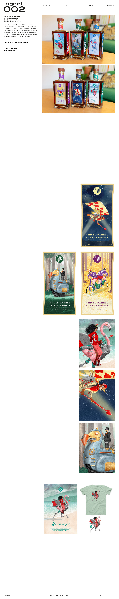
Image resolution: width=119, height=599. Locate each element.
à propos (90, 5)
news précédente (11, 48)
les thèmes (110, 5)
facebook (100, 596)
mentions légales (86, 596)
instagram (112, 596)
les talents (46, 5)
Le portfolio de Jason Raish (16, 42)
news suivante (9, 50)
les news (68, 5)
